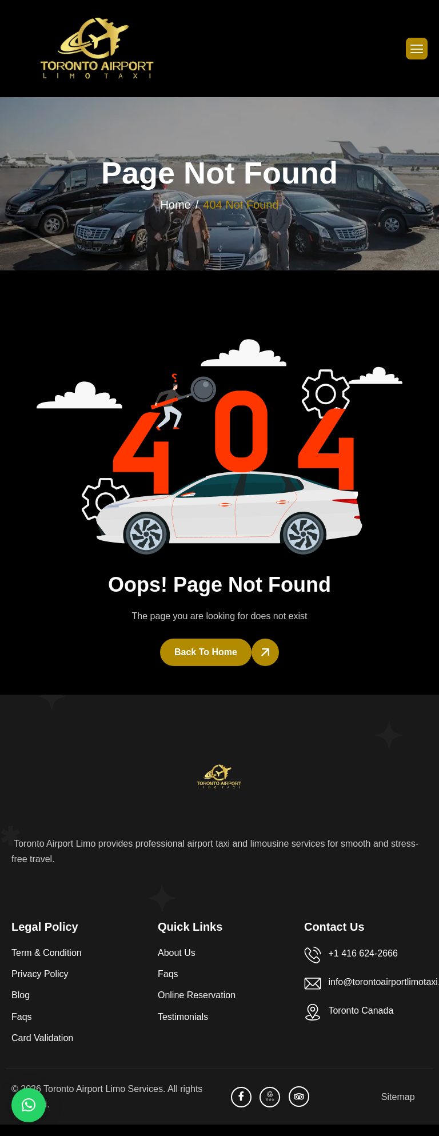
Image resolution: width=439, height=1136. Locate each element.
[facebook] (241, 1097)
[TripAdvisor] (299, 1096)
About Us (176, 953)
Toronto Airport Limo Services (103, 1089)
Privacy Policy (40, 974)
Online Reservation (197, 995)
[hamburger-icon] (417, 48)
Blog (20, 995)
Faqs (21, 1017)
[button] (28, 1105)
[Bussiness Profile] (270, 1097)
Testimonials (183, 1017)
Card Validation (42, 1038)
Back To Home (205, 652)
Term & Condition (46, 953)
